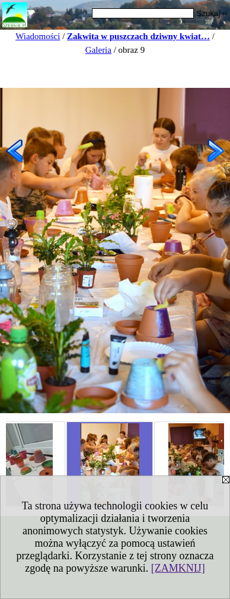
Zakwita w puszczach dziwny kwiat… (138, 36)
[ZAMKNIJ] (178, 568)
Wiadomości (37, 36)
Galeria (98, 50)
